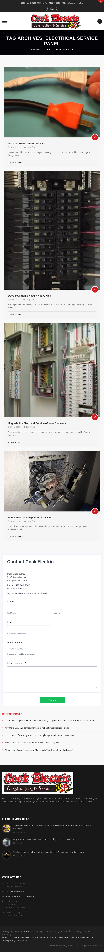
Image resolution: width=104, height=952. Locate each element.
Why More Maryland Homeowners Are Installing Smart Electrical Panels (37, 728)
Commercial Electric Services (44, 937)
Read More (15, 162)
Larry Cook (31, 147)
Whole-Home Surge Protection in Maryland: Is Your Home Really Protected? (39, 750)
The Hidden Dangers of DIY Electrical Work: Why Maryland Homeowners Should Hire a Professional (49, 720)
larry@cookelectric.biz (73, 3)
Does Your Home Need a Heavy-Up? (29, 295)
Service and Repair (20, 937)
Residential (63, 937)
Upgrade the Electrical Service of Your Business (37, 423)
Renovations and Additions (82, 937)
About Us (6, 937)
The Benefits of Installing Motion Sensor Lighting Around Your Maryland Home (40, 735)
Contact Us (22, 940)
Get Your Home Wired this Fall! (26, 143)
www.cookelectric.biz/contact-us (20, 896)
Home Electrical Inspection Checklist (30, 517)
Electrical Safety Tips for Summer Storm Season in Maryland (32, 742)
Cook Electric (30, 931)
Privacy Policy (9, 940)
